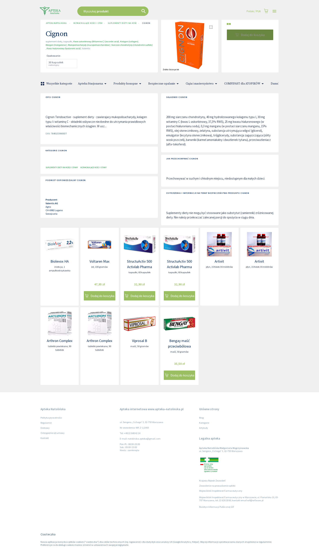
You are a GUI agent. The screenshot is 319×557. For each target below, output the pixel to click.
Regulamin (46, 422)
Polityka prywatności (51, 417)
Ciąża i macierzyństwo (202, 83)
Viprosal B (139, 340)
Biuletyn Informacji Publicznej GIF (216, 506)
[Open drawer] (274, 11)
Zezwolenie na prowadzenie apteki (217, 485)
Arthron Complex (59, 340)
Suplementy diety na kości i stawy (121, 23)
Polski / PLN (253, 11)
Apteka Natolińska (56, 23)
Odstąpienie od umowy (52, 432)
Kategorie (204, 422)
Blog (201, 417)
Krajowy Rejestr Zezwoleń (212, 480)
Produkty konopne (128, 83)
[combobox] (133, 11)
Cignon (146, 23)
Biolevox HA (59, 261)
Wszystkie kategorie (57, 83)
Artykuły (203, 427)
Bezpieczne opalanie (164, 83)
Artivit (219, 261)
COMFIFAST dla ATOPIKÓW (245, 83)
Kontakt (44, 438)
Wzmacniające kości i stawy (87, 23)
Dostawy (45, 427)
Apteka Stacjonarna (92, 83)
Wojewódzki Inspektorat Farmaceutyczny (220, 490)
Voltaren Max (99, 261)
